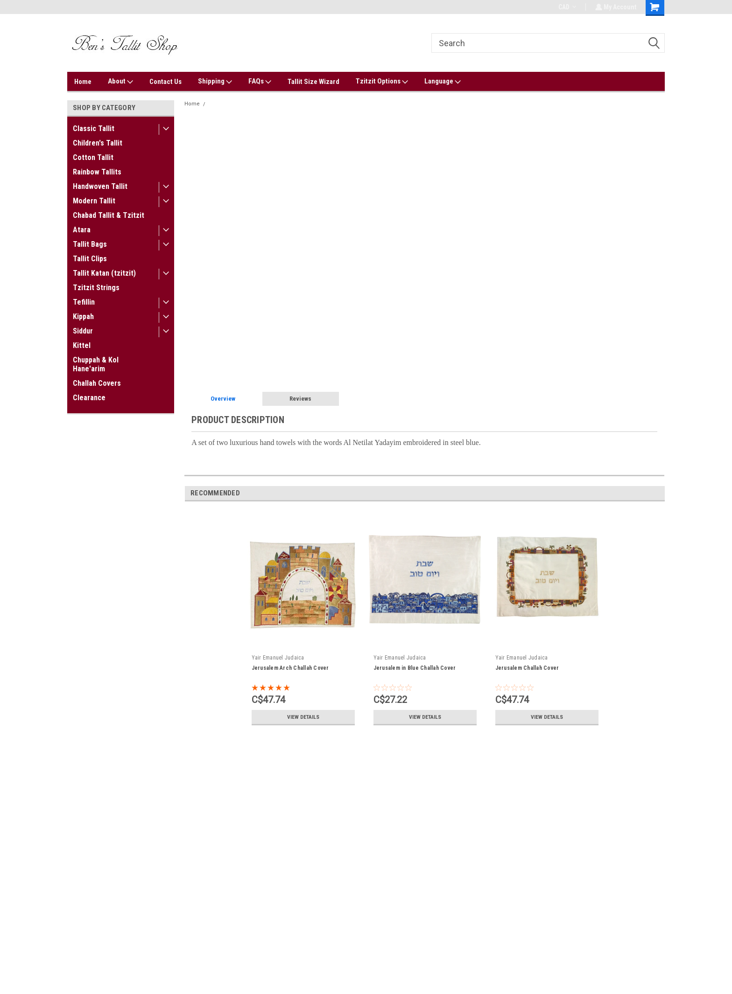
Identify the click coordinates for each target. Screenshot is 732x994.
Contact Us (165, 81)
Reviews (300, 398)
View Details (303, 717)
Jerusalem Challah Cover (527, 668)
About (120, 81)
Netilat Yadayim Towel (237, 104)
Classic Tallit (93, 128)
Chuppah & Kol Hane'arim (96, 364)
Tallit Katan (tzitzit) (104, 273)
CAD (566, 7)
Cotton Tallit (93, 157)
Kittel (82, 345)
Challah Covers (97, 383)
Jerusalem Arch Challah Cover (290, 668)
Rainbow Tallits (97, 171)
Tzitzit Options (382, 81)
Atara (82, 229)
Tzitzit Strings (96, 287)
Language (442, 81)
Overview (223, 398)
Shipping (215, 81)
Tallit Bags (90, 244)
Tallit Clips (90, 258)
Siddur (83, 331)
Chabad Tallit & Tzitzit (108, 215)
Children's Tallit (97, 143)
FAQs (259, 81)
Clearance (89, 397)
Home (83, 81)
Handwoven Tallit (100, 186)
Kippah (83, 316)
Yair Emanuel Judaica (278, 657)
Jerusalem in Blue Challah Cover (414, 668)
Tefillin (84, 302)
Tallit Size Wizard (313, 81)
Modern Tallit (94, 200)
